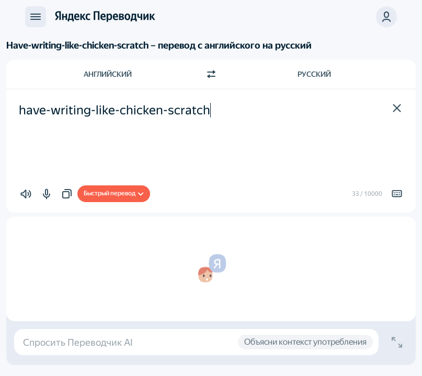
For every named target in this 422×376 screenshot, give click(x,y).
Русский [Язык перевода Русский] (314, 74)
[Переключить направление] (211, 74)
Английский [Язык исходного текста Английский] (108, 74)
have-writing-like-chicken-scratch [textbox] (114, 110)
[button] (386, 16)
